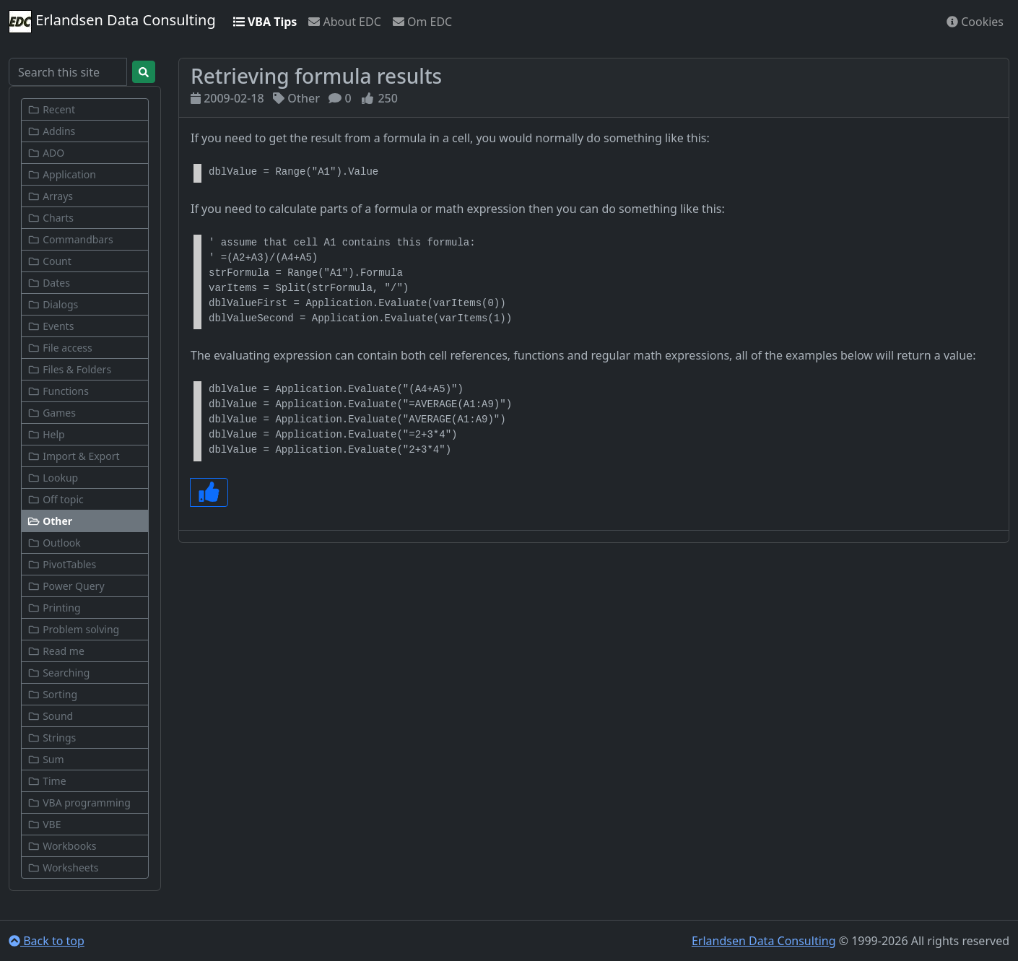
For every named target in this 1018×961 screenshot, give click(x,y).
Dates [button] (48, 283)
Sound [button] (50, 716)
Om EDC (422, 22)
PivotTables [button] (61, 564)
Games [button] (51, 412)
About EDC (344, 22)
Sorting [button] (52, 694)
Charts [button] (50, 218)
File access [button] (59, 348)
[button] (85, 521)
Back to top (46, 941)
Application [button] (61, 174)
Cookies (975, 22)
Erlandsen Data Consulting (112, 21)
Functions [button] (58, 391)
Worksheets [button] (63, 867)
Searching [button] (58, 672)
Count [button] (49, 261)
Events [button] (50, 326)
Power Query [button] (66, 586)
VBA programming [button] (79, 802)
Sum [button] (45, 759)
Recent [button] (51, 109)
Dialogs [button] (52, 304)
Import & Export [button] (73, 456)
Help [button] (46, 434)
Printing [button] (54, 607)
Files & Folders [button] (69, 369)
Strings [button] (51, 737)
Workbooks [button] (61, 846)
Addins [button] (51, 131)
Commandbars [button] (70, 239)
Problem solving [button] (73, 629)
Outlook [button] (54, 542)
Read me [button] (55, 651)
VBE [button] (44, 824)
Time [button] (46, 781)
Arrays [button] (50, 196)
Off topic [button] (55, 499)
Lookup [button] (52, 477)
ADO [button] (45, 153)
